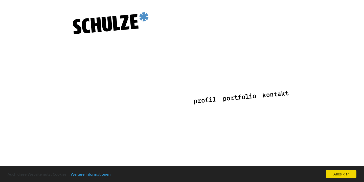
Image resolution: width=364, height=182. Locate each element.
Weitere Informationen (90, 174)
